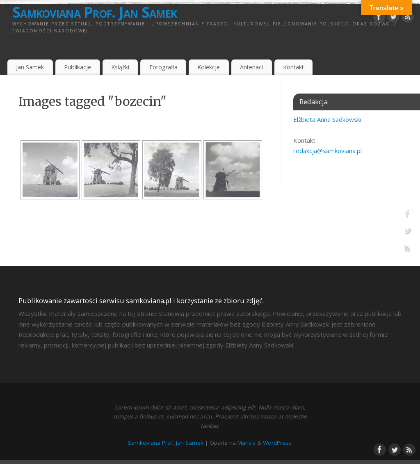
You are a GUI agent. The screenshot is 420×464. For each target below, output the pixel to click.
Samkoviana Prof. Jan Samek (94, 12)
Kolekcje (208, 67)
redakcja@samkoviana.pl (327, 150)
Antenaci (251, 67)
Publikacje (77, 67)
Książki (120, 67)
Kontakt (293, 67)
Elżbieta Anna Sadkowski (327, 119)
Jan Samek (30, 67)
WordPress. (277, 442)
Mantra (246, 442)
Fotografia (163, 67)
